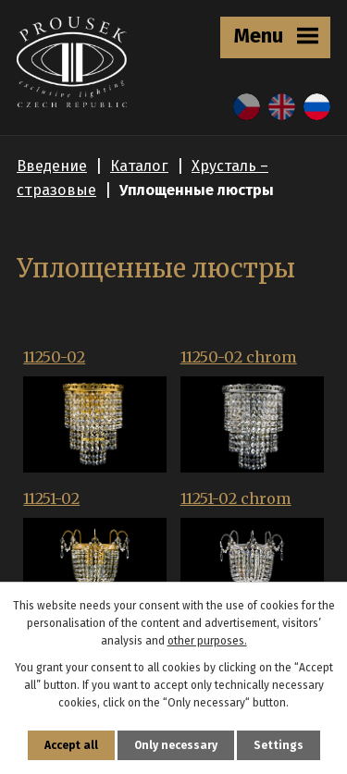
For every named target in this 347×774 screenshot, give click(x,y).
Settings (279, 745)
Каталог (139, 166)
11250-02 (54, 357)
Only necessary (175, 745)
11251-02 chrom (235, 498)
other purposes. (207, 640)
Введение (52, 166)
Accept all (71, 745)
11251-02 (51, 498)
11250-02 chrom (238, 357)
